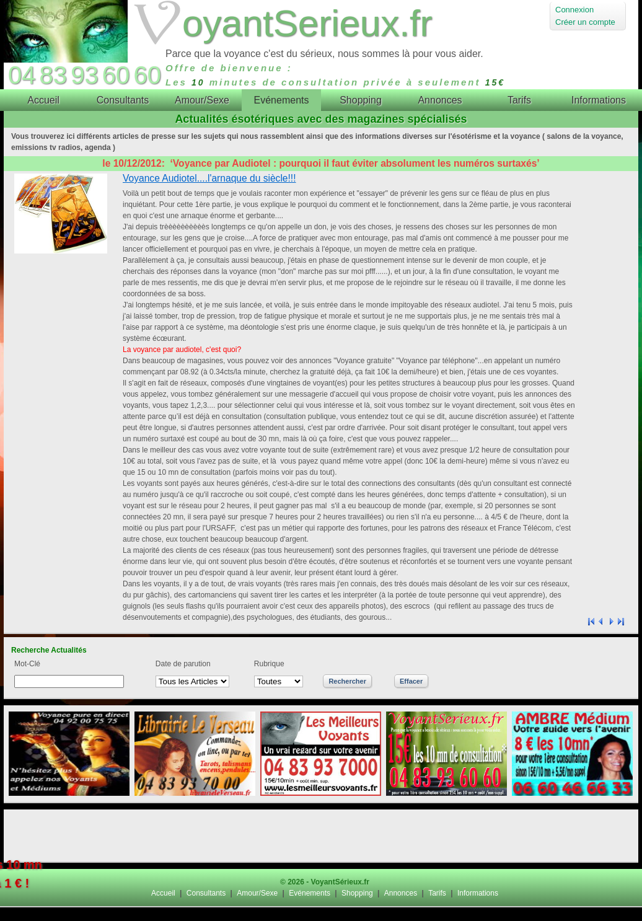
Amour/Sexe (257, 893)
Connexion (574, 9)
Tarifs (437, 893)
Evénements (309, 893)
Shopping (357, 893)
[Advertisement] (321, 835)
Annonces (400, 893)
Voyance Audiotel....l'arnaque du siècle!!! (209, 178)
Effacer (411, 681)
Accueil (163, 893)
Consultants (206, 893)
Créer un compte (585, 22)
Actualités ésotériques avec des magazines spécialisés (321, 119)
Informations (477, 893)
